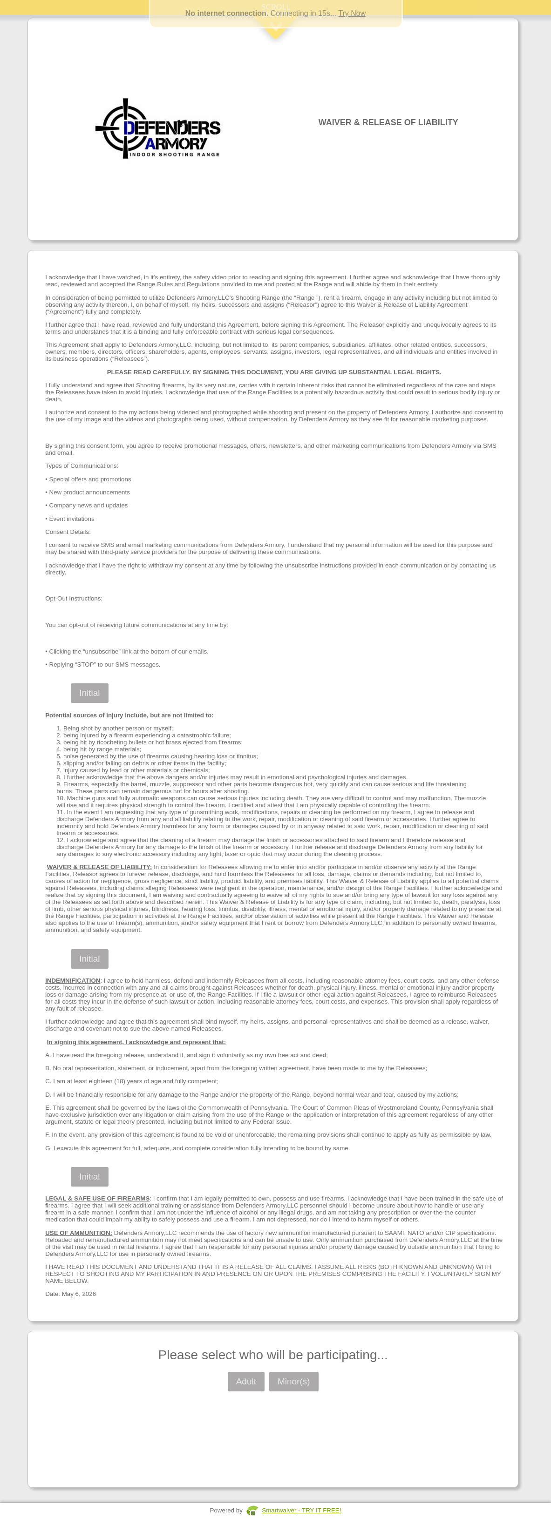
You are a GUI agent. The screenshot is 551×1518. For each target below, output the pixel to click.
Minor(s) (294, 1381)
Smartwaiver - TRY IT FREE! (301, 1510)
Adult (246, 1381)
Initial (89, 693)
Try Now (352, 13)
